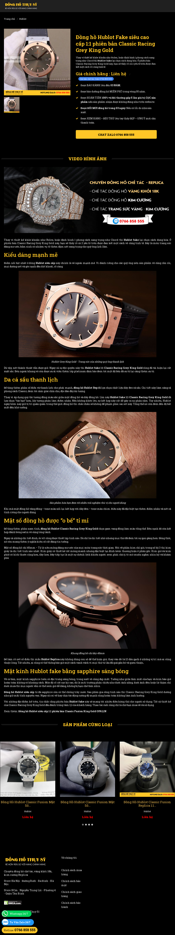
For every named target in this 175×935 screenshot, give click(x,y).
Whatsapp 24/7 (19, 913)
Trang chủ (9, 18)
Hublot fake (92, 367)
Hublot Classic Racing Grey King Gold (74, 528)
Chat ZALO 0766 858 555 (116, 134)
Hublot (22, 18)
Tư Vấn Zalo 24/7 (20, 922)
